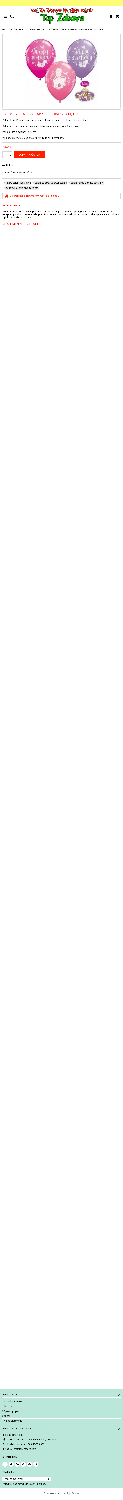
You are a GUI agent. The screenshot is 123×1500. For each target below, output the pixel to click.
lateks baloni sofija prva (18, 182)
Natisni (9, 164)
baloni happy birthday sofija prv (87, 182)
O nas (7, 1415)
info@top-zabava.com (24, 1448)
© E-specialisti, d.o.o (53, 1493)
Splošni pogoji (11, 1411)
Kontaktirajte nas (13, 1401)
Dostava (8, 1406)
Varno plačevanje (13, 1420)
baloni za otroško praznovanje (51, 182)
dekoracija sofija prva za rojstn (22, 187)
